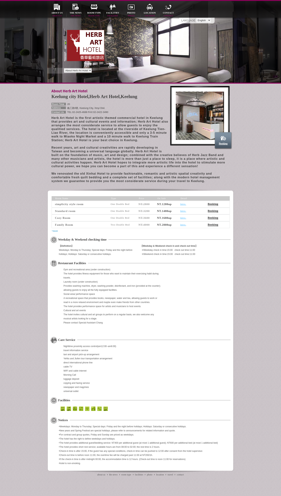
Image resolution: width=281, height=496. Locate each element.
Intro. (183, 204)
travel (170, 474)
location (149, 14)
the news (75, 14)
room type (94, 14)
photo (131, 14)
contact (168, 14)
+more (55, 230)
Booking (223, 143)
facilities (112, 14)
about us (57, 14)
